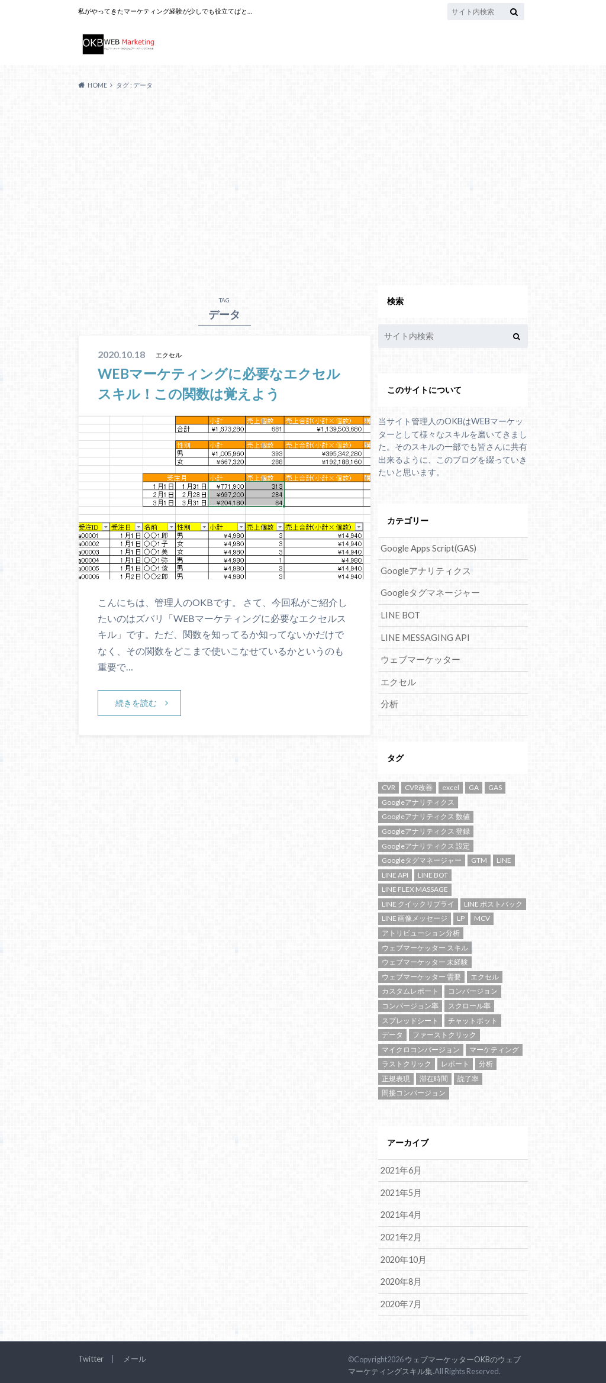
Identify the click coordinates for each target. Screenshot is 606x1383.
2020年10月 (403, 1255)
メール (133, 1353)
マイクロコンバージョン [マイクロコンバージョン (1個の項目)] (421, 1046)
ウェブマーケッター (418, 658)
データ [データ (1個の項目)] (392, 1031)
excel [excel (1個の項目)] (450, 784)
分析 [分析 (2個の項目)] (486, 1060)
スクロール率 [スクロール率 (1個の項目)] (469, 1002)
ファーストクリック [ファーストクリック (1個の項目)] (444, 1031)
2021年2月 (401, 1233)
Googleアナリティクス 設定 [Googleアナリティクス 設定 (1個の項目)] (426, 842)
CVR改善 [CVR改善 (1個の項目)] (419, 784)
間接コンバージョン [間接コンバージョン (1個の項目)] (414, 1089)
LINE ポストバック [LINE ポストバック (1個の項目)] (493, 901)
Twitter (90, 1353)
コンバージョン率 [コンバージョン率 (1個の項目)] (410, 1002)
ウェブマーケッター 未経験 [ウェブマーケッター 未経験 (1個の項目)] (425, 959)
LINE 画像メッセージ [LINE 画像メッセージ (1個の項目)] (414, 915)
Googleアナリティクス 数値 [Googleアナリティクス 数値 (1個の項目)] (426, 813)
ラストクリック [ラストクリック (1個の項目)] (406, 1060)
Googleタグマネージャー (428, 592)
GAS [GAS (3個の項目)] (495, 784)
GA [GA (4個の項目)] (474, 784)
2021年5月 (401, 1189)
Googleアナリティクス (424, 570)
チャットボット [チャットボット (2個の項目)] (473, 1017)
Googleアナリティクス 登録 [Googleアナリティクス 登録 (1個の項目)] (426, 828)
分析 (389, 702)
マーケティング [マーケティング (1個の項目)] (494, 1046)
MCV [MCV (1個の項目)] (482, 915)
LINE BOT (399, 614)
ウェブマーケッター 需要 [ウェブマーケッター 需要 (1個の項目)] (421, 973)
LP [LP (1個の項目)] (461, 915)
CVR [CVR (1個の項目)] (388, 784)
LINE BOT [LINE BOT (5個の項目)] (433, 872)
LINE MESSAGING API (423, 636)
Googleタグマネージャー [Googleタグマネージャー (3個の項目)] (422, 857)
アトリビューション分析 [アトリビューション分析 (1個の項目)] (421, 930)
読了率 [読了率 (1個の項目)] (468, 1075)
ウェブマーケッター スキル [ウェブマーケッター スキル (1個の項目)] (425, 944)
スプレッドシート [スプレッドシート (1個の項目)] (410, 1017)
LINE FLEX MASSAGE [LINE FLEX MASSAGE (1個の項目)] (415, 886)
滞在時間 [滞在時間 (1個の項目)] (434, 1075)
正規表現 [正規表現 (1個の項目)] (396, 1075)
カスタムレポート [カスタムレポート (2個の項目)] (410, 988)
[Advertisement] (303, 188)
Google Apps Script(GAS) (428, 548)
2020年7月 (401, 1299)
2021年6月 (401, 1167)
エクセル (397, 680)
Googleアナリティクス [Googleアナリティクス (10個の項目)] (418, 799)
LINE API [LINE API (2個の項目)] (395, 872)
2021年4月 (401, 1211)
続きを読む (136, 703)
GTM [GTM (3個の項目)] (479, 857)
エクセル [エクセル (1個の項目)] (484, 973)
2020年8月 (401, 1277)
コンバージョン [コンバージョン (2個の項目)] (473, 988)
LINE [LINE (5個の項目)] (504, 857)
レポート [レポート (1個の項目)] (455, 1060)
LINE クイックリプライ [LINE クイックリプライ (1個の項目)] (418, 901)
